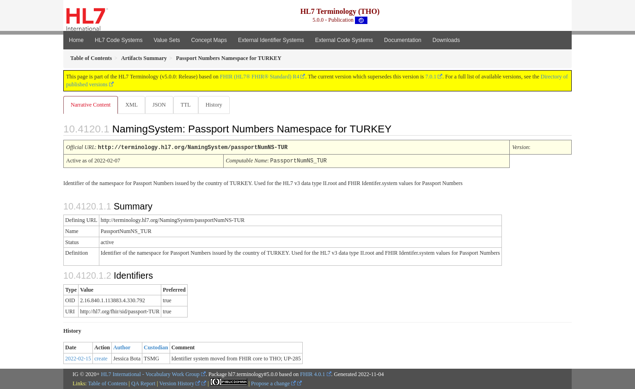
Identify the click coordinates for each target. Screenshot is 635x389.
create (101, 358)
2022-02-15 (78, 358)
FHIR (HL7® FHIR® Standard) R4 (259, 76)
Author (121, 347)
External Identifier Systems (271, 40)
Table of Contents (107, 383)
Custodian (156, 347)
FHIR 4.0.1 (312, 374)
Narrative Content (90, 105)
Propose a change (273, 383)
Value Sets (166, 40)
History (217, 105)
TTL (188, 105)
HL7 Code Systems (118, 40)
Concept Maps (209, 40)
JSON (161, 105)
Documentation (402, 40)
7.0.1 (430, 76)
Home (76, 40)
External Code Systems (344, 40)
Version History (180, 383)
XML (132, 105)
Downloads (446, 40)
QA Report (143, 383)
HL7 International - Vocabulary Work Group (150, 374)
